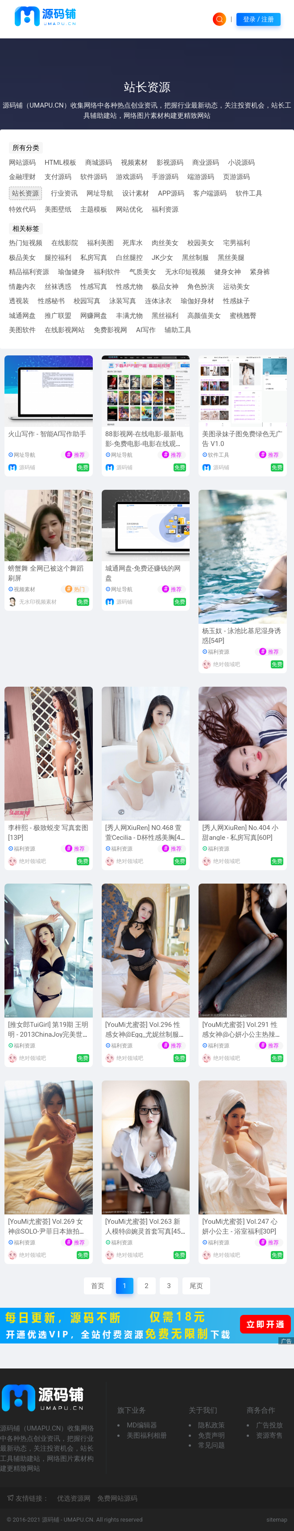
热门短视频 (25, 243)
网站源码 (22, 163)
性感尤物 (129, 287)
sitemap (276, 1519)
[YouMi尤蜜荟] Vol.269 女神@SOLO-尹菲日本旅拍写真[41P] (47, 1232)
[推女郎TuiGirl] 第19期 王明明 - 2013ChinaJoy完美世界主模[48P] (48, 1035)
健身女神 (227, 272)
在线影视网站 (65, 330)
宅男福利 (236, 243)
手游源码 (165, 177)
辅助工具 (178, 330)
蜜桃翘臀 (243, 316)
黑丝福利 (165, 316)
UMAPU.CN (78, 1519)
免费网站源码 (117, 1498)
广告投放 (269, 1425)
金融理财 (22, 177)
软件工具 (249, 193)
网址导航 (100, 193)
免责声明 (211, 1435)
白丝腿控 (129, 258)
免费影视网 (110, 330)
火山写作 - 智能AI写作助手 (47, 434)
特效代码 (22, 209)
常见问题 (211, 1445)
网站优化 (129, 209)
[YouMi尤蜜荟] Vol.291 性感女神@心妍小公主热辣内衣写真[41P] (242, 1035)
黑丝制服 (195, 258)
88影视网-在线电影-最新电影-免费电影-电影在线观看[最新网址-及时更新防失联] (144, 444)
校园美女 (200, 243)
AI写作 (146, 330)
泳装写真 (122, 301)
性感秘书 (51, 301)
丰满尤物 (129, 316)
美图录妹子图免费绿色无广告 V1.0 (242, 439)
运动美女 (236, 287)
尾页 (196, 1286)
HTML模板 (60, 163)
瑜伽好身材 (197, 301)
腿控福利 (58, 258)
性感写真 (93, 287)
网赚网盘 (93, 316)
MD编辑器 (142, 1425)
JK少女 (162, 258)
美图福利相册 (147, 1435)
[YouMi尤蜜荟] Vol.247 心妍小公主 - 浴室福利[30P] (239, 1227)
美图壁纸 (58, 209)
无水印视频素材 (38, 602)
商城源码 (98, 163)
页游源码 (236, 177)
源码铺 (27, 467)
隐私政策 (211, 1425)
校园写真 (87, 301)
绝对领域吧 (226, 664)
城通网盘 (22, 316)
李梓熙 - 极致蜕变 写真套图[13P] (48, 833)
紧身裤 (260, 272)
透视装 (19, 301)
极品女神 (165, 287)
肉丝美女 (165, 243)
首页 (97, 1286)
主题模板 (93, 209)
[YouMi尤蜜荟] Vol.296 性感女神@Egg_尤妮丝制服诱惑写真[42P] (145, 1035)
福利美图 (100, 243)
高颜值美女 (204, 316)
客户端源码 (210, 193)
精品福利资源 (29, 272)
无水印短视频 (185, 272)
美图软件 (22, 330)
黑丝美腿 (231, 258)
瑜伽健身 (71, 272)
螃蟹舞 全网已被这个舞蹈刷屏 (45, 573)
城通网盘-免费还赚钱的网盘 (143, 573)
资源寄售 (269, 1435)
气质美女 (142, 272)
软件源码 (93, 177)
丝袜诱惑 (58, 287)
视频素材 (134, 163)
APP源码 (171, 193)
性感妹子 (236, 301)
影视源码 (170, 163)
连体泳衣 (158, 301)
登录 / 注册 (258, 19)
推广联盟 (58, 316)
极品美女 (22, 258)
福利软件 (107, 272)
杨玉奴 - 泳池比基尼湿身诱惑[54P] (241, 636)
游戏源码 (129, 177)
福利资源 (165, 209)
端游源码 (200, 177)
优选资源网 (74, 1498)
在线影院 (64, 243)
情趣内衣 (22, 287)
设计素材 (135, 193)
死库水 (133, 243)
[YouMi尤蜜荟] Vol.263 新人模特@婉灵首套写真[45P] (143, 1232)
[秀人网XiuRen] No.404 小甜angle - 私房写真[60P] (240, 833)
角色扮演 (200, 287)
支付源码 (58, 177)
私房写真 (93, 258)
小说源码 (241, 163)
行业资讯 (64, 193)
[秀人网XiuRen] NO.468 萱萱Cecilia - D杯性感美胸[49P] (144, 838)
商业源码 (205, 163)
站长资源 (25, 193)
